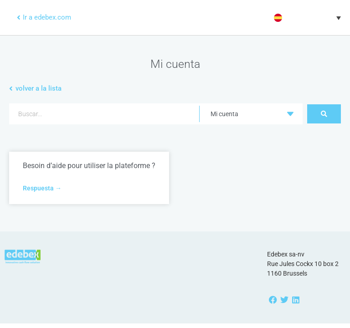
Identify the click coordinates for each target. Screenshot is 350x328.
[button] (306, 17)
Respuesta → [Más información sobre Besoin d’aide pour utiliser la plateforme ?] (42, 188)
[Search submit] (324, 113)
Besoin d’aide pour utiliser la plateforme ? (89, 165)
